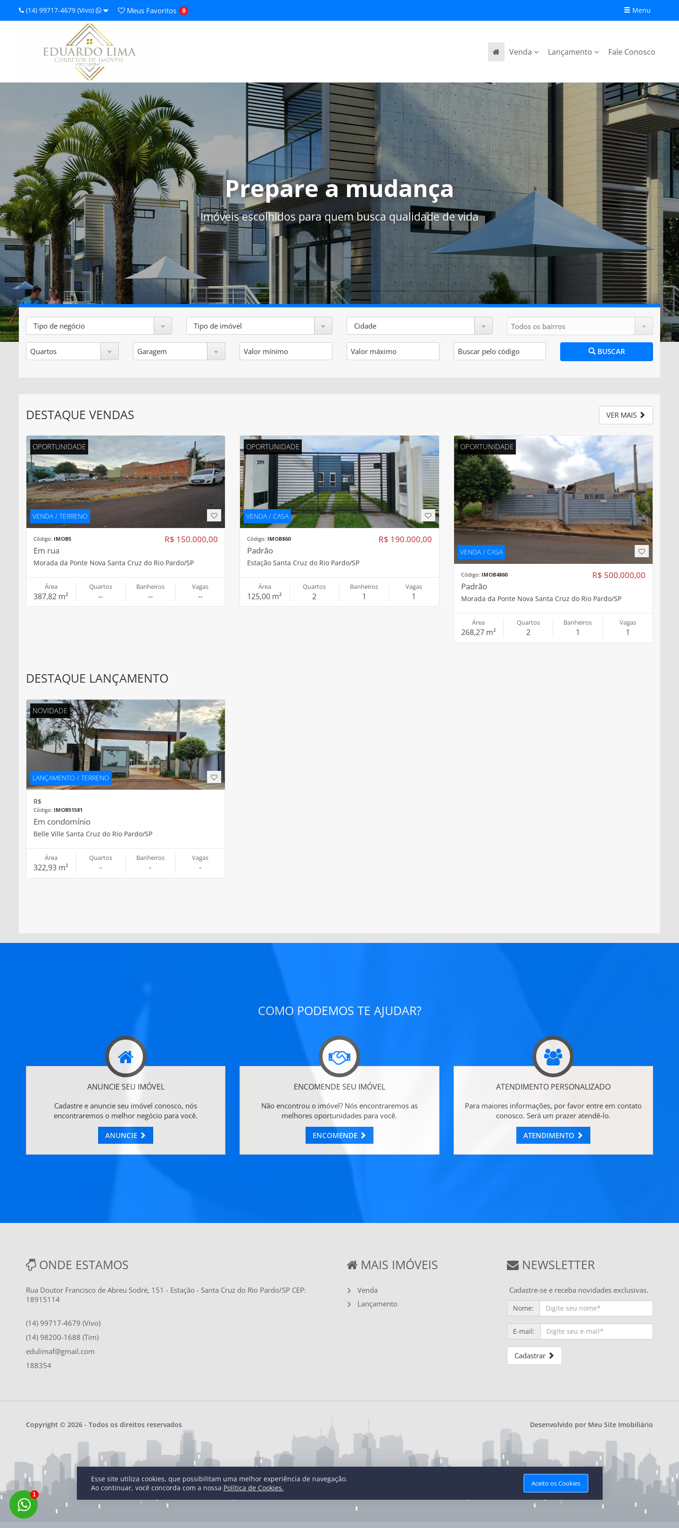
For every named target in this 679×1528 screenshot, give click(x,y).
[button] (99, 326)
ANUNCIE (125, 1135)
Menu (637, 10)
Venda (523, 52)
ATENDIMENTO (553, 1135)
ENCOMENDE (339, 1135)
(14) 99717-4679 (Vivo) (63, 10)
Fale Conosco (631, 52)
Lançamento (573, 52)
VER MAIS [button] (626, 415)
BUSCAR (606, 351)
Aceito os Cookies (555, 1483)
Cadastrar (534, 1355)
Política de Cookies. (254, 1487)
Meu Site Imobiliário (620, 1424)
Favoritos (147, 10)
